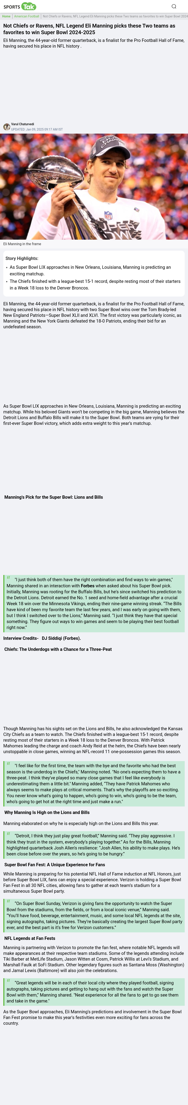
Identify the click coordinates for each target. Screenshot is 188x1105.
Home (6, 16)
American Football (26, 16)
